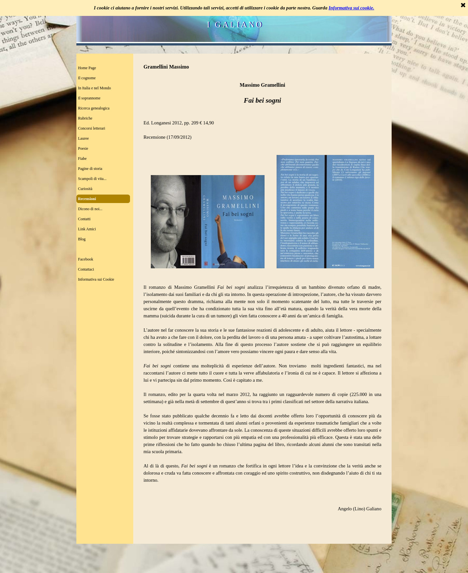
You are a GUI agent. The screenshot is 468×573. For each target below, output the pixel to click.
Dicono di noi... (90, 209)
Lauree (83, 138)
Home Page (87, 68)
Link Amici (87, 229)
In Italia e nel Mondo (94, 88)
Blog (81, 239)
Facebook (85, 259)
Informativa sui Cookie (96, 279)
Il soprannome (89, 98)
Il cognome (87, 78)
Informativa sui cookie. (351, 7)
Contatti (84, 219)
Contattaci (86, 269)
